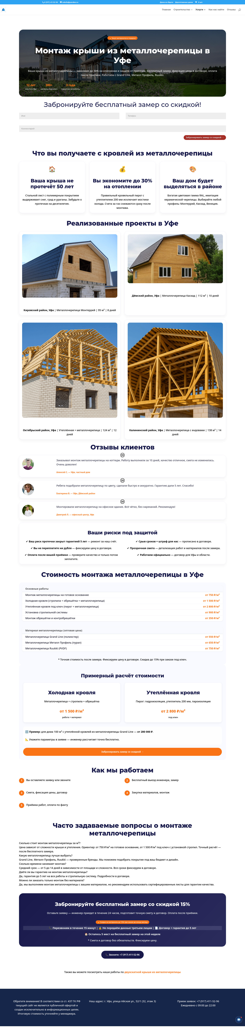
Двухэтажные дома (184, 2)
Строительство (182, 10)
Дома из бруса (166, 2)
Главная (166, 10)
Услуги (199, 10)
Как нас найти (216, 10)
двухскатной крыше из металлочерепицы (152, 977)
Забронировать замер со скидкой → (193, 139)
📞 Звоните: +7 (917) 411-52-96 (122, 960)
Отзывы (231, 10)
